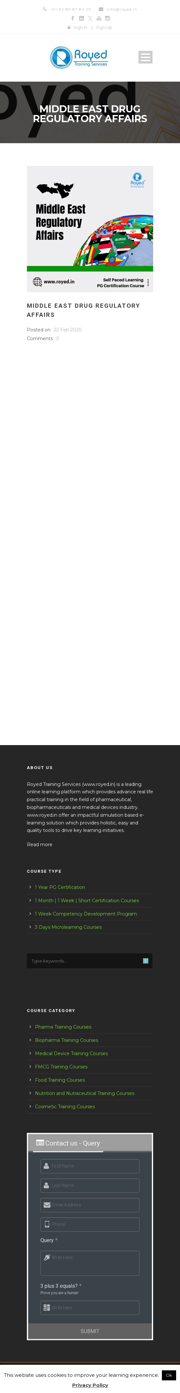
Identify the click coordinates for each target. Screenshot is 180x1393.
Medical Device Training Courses (71, 1053)
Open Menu (145, 57)
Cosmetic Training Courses (65, 1107)
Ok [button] (169, 1375)
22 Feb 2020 (68, 330)
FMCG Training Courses (61, 1067)
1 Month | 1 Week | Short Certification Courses (87, 901)
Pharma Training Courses (63, 1027)
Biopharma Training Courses (66, 1040)
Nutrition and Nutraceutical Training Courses (84, 1093)
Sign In (80, 27)
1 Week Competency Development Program (86, 914)
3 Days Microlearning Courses (68, 927)
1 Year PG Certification (60, 887)
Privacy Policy (90, 1385)
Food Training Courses (60, 1080)
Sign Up (104, 27)
